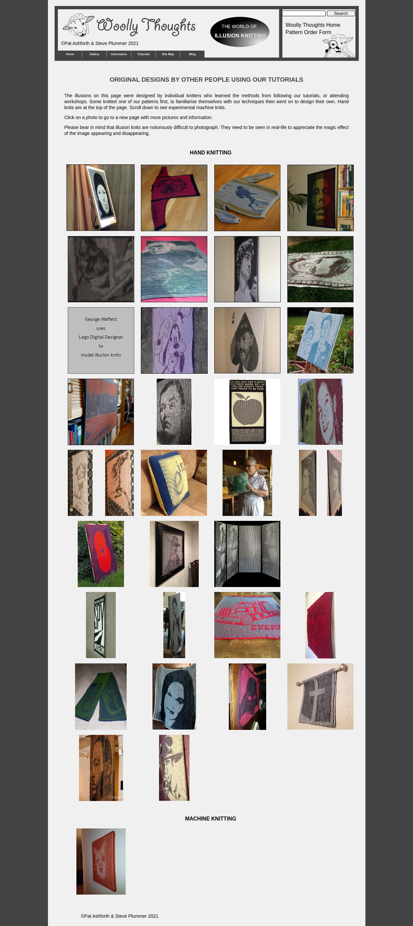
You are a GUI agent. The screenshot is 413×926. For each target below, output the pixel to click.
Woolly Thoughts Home (313, 25)
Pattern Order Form (309, 32)
